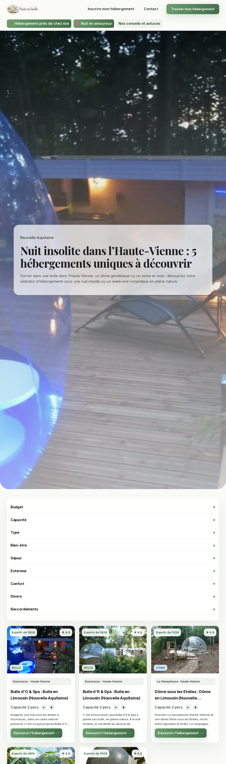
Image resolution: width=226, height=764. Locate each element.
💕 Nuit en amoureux (94, 23)
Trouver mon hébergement (192, 9)
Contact (151, 9)
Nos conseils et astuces (139, 23)
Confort (17, 583)
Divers (16, 596)
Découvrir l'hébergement (36, 733)
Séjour (16, 558)
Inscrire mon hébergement (111, 9)
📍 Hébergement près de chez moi (39, 23)
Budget (17, 507)
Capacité (18, 520)
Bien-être (19, 545)
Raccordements (24, 609)
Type (15, 532)
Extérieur (19, 571)
